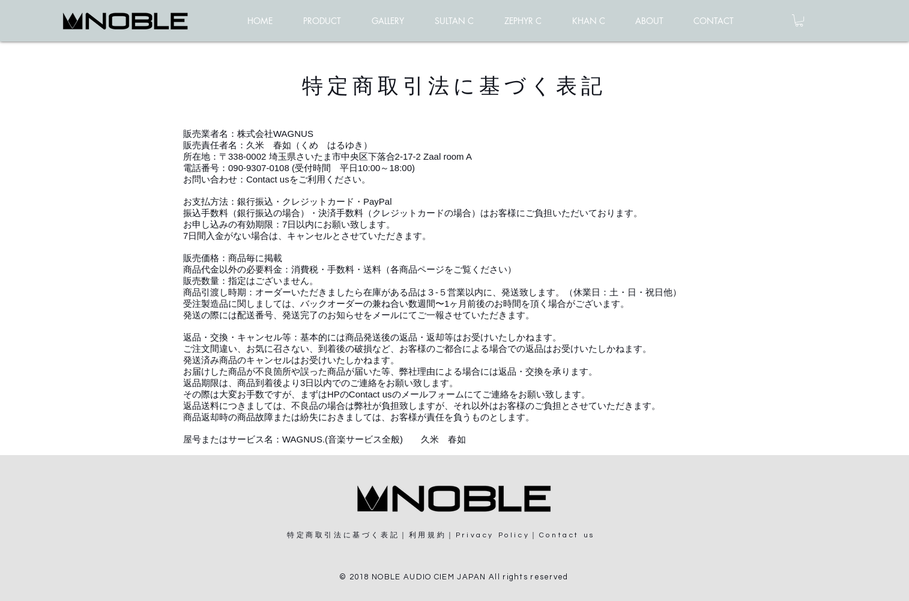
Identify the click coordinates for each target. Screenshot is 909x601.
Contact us (267, 179)
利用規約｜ (432, 535)
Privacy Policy (493, 535)
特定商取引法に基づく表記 (343, 535)
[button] (799, 20)
